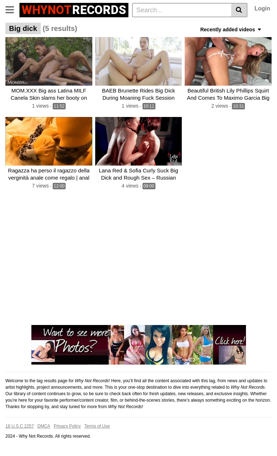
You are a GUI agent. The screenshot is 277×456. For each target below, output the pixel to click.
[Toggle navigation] (12, 9)
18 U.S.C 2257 (19, 426)
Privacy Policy (67, 426)
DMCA (44, 426)
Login (262, 8)
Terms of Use (97, 426)
